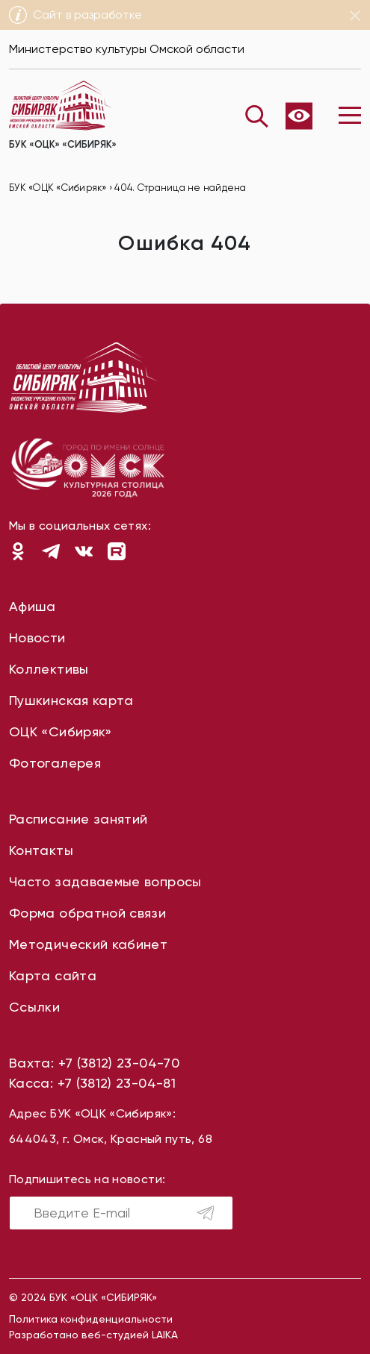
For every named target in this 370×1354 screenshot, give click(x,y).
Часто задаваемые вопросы (105, 881)
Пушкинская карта (71, 700)
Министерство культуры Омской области (126, 49)
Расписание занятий (78, 819)
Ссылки (34, 1007)
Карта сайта (52, 975)
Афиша (32, 606)
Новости (37, 637)
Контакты (41, 850)
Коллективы (49, 669)
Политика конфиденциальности (91, 1319)
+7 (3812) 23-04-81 (117, 1083)
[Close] (355, 16)
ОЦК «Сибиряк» (60, 731)
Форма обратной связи (87, 913)
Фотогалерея (55, 763)
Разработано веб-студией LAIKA (93, 1335)
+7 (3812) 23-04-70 (118, 1063)
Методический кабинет (88, 944)
